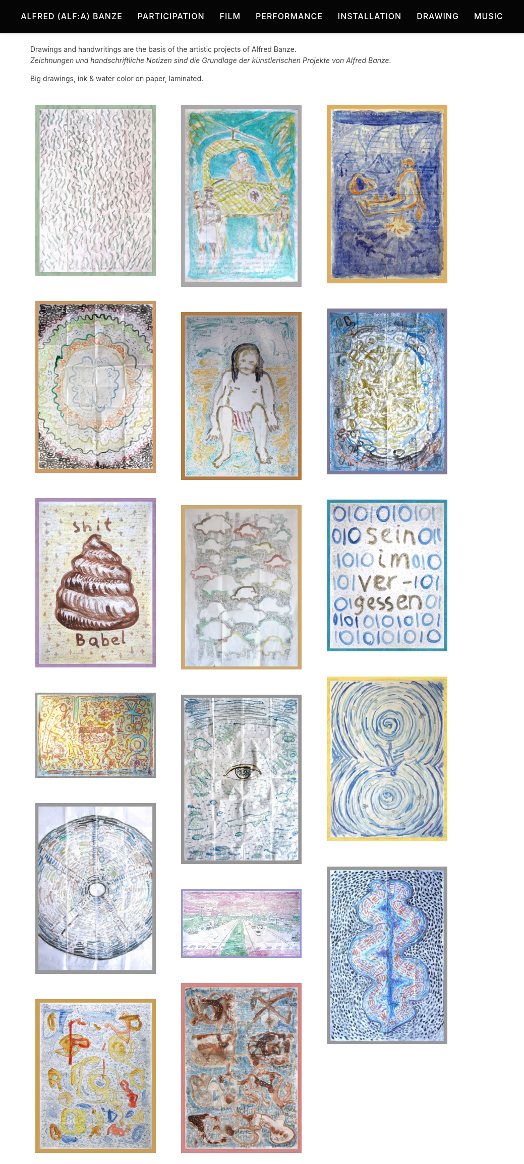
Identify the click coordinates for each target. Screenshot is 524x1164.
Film (230, 16)
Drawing (438, 16)
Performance (289, 16)
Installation (369, 16)
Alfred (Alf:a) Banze (72, 16)
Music (488, 16)
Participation (171, 16)
